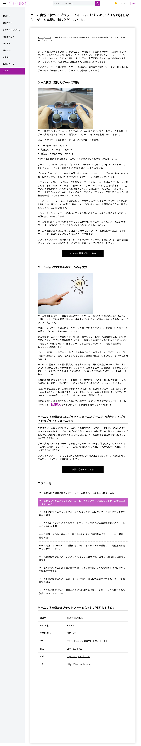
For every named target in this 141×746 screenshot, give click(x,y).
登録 (134, 3)
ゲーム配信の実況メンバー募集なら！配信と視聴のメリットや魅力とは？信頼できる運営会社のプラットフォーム (82, 594)
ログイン (124, 3)
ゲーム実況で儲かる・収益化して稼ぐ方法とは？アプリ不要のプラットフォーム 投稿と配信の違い (82, 537)
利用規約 (56, 404)
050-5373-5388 (74, 651)
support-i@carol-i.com (78, 659)
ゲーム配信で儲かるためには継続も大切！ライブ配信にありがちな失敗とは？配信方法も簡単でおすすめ (82, 571)
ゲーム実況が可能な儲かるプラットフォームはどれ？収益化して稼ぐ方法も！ (77, 493)
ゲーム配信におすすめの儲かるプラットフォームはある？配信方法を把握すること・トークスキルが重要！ (82, 525)
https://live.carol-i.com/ (79, 667)
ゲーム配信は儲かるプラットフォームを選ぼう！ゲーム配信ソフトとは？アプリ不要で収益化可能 (82, 514)
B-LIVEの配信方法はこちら (83, 253)
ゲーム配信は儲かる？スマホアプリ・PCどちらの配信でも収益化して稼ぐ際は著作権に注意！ (82, 560)
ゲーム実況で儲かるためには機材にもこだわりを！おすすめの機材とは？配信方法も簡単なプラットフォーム (82, 548)
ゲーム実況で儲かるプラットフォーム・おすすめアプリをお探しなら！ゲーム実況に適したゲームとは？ (82, 503)
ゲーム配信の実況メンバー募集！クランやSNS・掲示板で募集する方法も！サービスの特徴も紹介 (82, 583)
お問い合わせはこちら (83, 469)
